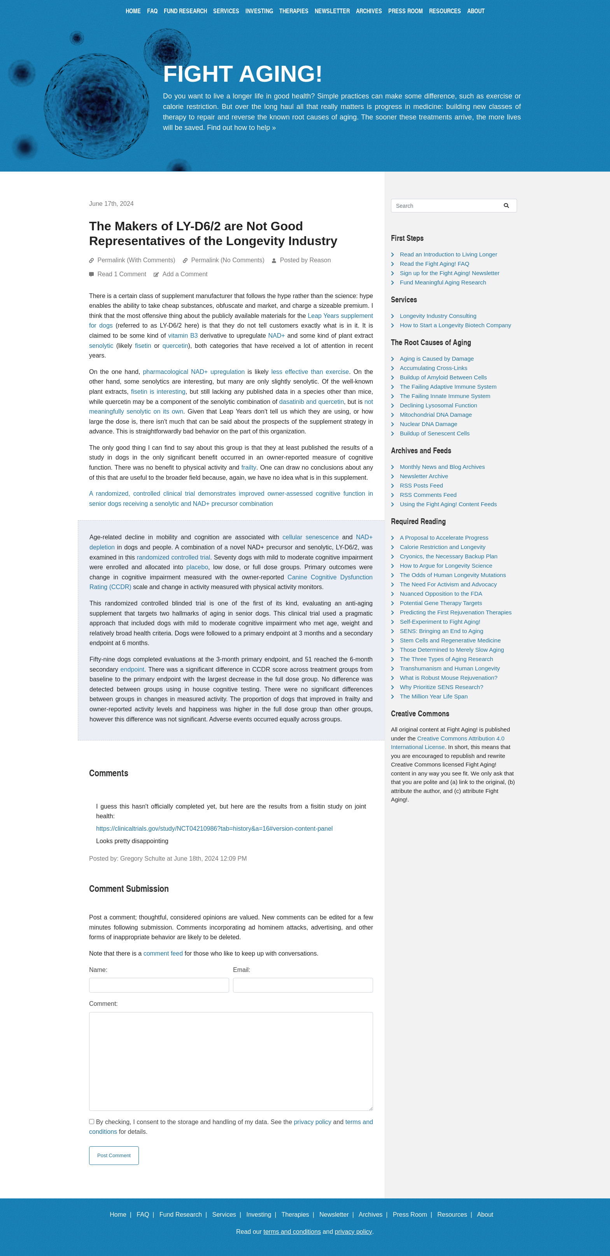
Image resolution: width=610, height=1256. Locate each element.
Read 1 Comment (122, 274)
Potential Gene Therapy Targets (441, 603)
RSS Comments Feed (428, 494)
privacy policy (312, 1122)
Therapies (294, 10)
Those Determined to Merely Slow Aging (452, 649)
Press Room (405, 10)
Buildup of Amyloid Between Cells (443, 377)
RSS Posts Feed (421, 485)
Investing (259, 10)
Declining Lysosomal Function (438, 405)
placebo (197, 567)
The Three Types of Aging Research (446, 659)
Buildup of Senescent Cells (435, 433)
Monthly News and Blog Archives (442, 466)
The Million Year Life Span (434, 696)
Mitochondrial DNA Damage (436, 414)
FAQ (152, 10)
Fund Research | (185, 1214)
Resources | (456, 1214)
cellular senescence (310, 537)
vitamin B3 (183, 335)
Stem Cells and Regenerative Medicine (450, 640)
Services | (228, 1214)
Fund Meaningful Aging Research (443, 282)
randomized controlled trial (173, 557)
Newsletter (332, 10)
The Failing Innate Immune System (445, 396)
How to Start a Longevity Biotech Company (455, 325)
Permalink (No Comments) (227, 260)
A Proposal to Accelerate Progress (444, 537)
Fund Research (185, 10)
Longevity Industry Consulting (438, 315)
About (476, 10)
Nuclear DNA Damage (428, 424)
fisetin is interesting (158, 391)
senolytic (101, 345)
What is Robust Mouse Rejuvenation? (449, 677)
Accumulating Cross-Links (433, 368)
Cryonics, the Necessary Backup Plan (449, 556)
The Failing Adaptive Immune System (448, 386)
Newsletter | (338, 1214)
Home (133, 10)
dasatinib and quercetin (311, 401)
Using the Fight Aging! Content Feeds (448, 504)
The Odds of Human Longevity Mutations (453, 575)
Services (226, 10)
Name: (98, 970)
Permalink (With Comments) (136, 260)
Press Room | (414, 1214)
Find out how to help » (241, 128)
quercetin (175, 345)
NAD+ (276, 335)
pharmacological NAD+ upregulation (194, 371)
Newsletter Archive (424, 476)
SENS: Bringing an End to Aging (441, 631)
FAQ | (147, 1214)
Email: (241, 970)
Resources (445, 10)
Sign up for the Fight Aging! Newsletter (450, 273)
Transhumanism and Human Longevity (450, 668)
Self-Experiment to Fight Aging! (440, 621)
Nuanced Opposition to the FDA (441, 593)
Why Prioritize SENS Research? (441, 687)
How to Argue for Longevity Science (446, 565)
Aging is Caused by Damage (437, 358)
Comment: (103, 1003)
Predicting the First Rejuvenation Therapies (456, 612)
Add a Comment (185, 274)
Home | (122, 1214)
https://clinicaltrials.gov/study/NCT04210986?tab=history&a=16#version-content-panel (214, 828)
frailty (249, 467)
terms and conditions (292, 1231)
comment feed (163, 953)
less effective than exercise (310, 371)
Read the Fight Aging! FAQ (434, 263)
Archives (369, 10)
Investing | (263, 1214)
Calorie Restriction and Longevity (443, 547)
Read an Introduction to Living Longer (448, 254)
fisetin (143, 345)
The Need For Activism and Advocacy (448, 584)
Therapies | (299, 1214)
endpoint (132, 669)
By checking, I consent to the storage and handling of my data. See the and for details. (231, 1127)
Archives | (375, 1214)
